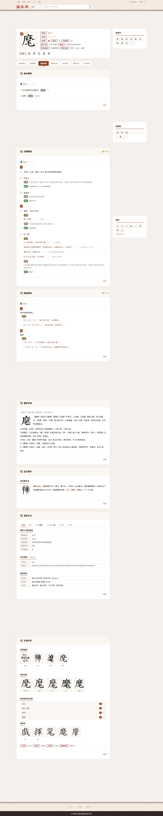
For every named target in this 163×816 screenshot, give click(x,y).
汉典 (18, 2)
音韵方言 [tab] (76, 63)
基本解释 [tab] (22, 63)
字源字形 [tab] (87, 63)
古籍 (23, 2)
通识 (39, 2)
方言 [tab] (39, 525)
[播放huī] (52, 33)
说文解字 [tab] (65, 63)
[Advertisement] (81, 18)
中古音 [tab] (61, 525)
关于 (71, 806)
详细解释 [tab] (33, 63)
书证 (107, 151)
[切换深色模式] (145, 2)
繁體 (141, 2)
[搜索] (90, 7)
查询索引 (133, 2)
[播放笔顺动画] (22, 34)
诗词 (29, 2)
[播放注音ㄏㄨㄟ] (54, 36)
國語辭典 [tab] (43, 63)
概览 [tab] (23, 525)
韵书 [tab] (30, 525)
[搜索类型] (36, 7)
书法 (34, 2)
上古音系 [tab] (50, 525)
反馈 (104, 105)
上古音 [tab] (69, 525)
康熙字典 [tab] (54, 63)
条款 (80, 806)
